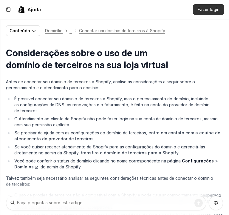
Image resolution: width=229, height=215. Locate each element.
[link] (29, 9)
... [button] (70, 30)
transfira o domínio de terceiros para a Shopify (130, 152)
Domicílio (54, 30)
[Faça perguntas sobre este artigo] (106, 203)
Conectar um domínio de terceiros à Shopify (122, 30)
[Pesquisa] (198, 203)
